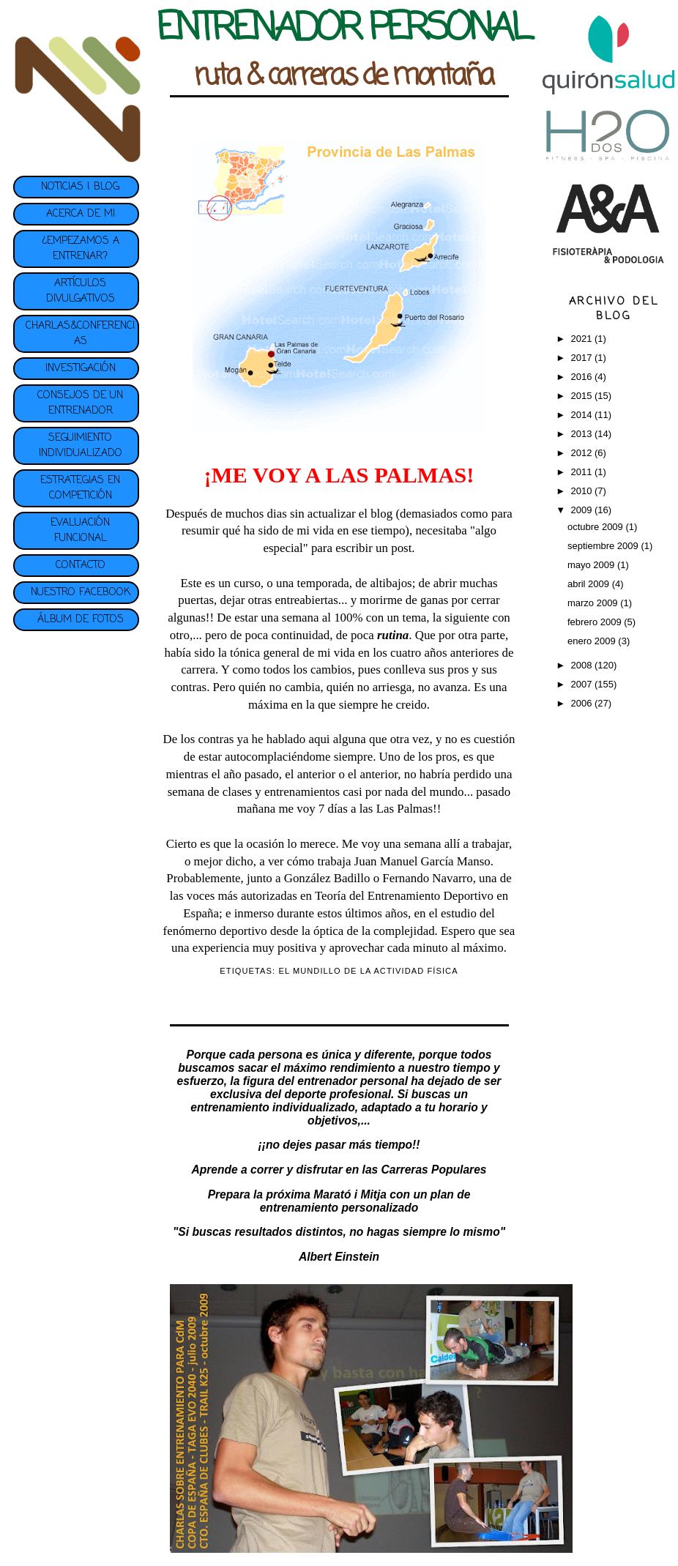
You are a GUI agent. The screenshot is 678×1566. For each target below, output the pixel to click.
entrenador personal (352, 1081)
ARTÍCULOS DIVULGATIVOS (80, 291)
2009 (582, 509)
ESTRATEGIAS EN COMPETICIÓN (80, 488)
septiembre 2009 (604, 545)
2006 (582, 703)
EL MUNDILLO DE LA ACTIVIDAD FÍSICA (368, 970)
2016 (582, 376)
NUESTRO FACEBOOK (80, 592)
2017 (582, 357)
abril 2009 (589, 583)
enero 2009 (592, 640)
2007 (582, 684)
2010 (582, 490)
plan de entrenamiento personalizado (365, 1201)
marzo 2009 (593, 602)
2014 (582, 414)
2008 (582, 665)
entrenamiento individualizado (272, 1107)
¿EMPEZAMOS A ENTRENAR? (80, 249)
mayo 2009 (592, 564)
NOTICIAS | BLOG (80, 187)
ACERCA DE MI (80, 214)
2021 (582, 338)
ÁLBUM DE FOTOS (80, 619)
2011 (582, 471)
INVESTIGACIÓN (80, 368)
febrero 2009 (595, 621)
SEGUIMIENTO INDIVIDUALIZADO (80, 445)
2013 (582, 433)
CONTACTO (80, 565)
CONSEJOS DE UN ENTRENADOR (80, 403)
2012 (582, 452)
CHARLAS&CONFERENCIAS (80, 333)
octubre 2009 (596, 526)
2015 (582, 395)
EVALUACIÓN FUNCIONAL (80, 530)
